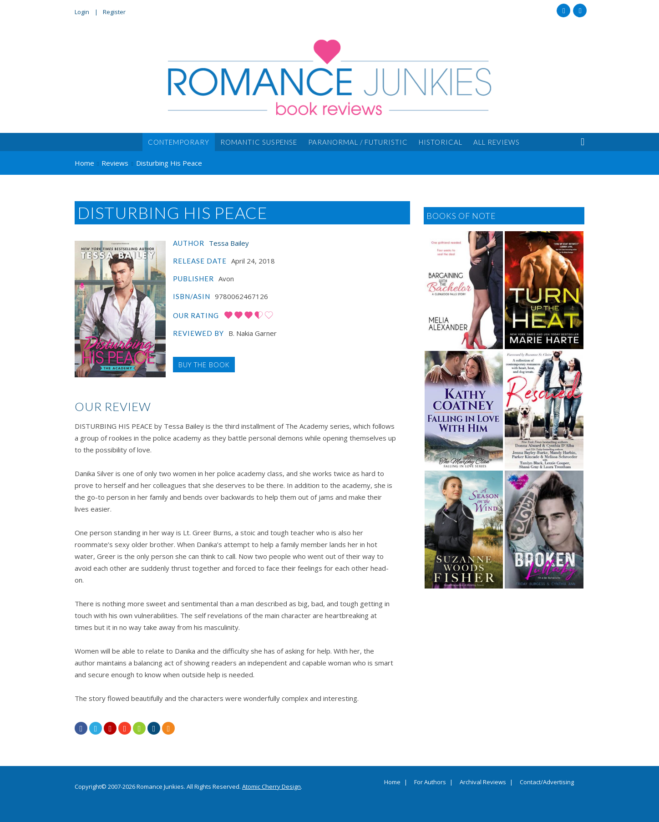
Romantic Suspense (258, 142)
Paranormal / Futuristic (358, 142)
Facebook (563, 10)
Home (392, 782)
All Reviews (496, 142)
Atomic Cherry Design (271, 786)
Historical (440, 142)
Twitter (580, 10)
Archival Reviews (483, 782)
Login (82, 12)
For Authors (430, 782)
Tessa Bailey (229, 243)
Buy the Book (203, 364)
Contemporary (178, 142)
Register (114, 12)
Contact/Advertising (547, 782)
